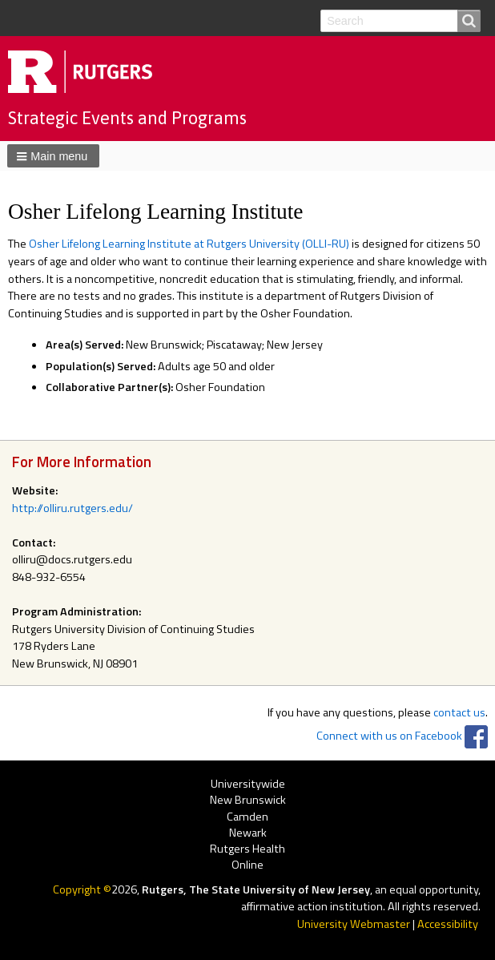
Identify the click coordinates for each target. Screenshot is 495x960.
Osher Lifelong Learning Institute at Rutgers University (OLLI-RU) (189, 243)
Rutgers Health (247, 849)
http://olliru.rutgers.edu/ (72, 508)
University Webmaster (353, 924)
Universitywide (248, 784)
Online (247, 865)
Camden (247, 817)
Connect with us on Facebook (389, 735)
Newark (248, 833)
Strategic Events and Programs (127, 117)
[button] (53, 155)
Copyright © (82, 889)
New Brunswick (248, 801)
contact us (459, 712)
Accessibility (447, 924)
